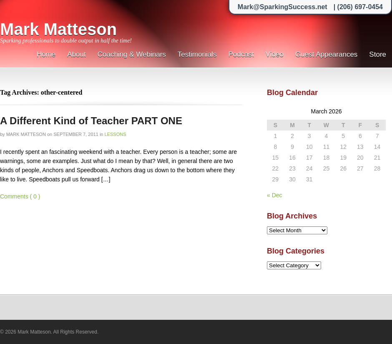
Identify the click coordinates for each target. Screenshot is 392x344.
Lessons (115, 134)
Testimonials (197, 54)
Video (275, 54)
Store (377, 54)
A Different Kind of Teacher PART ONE (91, 120)
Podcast (241, 54)
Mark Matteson (58, 29)
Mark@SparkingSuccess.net (282, 6)
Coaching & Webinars (132, 54)
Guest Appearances (326, 54)
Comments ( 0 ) (20, 196)
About (76, 54)
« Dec (274, 195)
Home (46, 54)
